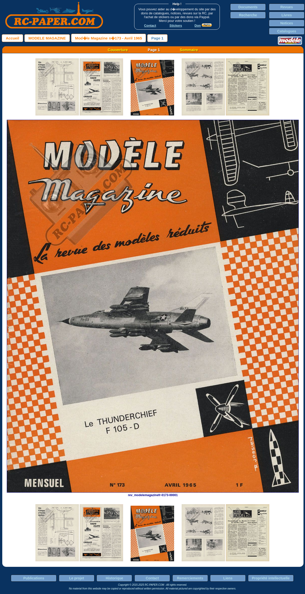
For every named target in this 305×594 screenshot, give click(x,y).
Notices (286, 23)
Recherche (248, 15)
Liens (228, 578)
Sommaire (189, 50)
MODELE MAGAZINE (47, 38)
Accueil (12, 38)
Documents (248, 7)
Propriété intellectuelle (271, 578)
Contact (152, 578)
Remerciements (190, 578)
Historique (114, 578)
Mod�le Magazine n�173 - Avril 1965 (108, 38)
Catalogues (286, 31)
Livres (286, 15)
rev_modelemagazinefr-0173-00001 (153, 493)
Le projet (76, 578)
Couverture (118, 50)
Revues (286, 7)
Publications (33, 578)
